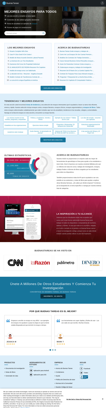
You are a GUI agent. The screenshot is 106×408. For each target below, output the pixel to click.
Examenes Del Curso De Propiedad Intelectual (25, 64)
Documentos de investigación (15, 368)
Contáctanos (60, 372)
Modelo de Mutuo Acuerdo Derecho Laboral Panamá (26, 58)
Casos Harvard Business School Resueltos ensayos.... (77, 61)
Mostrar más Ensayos (52, 140)
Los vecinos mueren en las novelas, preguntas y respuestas (15, 118)
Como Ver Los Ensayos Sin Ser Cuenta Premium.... (76, 54)
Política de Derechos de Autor (65, 379)
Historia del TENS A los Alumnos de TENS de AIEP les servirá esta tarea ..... (65, 132)
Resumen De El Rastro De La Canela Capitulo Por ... (77, 70)
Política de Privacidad (63, 391)
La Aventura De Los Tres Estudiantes (22, 61)
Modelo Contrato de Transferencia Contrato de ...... (26, 77)
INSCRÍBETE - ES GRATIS (53, 296)
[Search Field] (25, 33)
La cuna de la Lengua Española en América (24, 80)
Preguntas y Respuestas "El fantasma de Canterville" (66, 125)
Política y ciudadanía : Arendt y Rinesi (40, 118)
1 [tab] (50, 349)
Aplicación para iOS (38, 374)
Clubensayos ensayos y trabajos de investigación (76, 67)
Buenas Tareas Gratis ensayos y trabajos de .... (75, 51)
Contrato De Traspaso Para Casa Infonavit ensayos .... (77, 74)
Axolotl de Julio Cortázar (15, 132)
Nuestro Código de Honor (64, 387)
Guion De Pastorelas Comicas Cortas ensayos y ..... (76, 64)
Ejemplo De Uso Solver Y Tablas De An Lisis (65, 118)
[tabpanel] (28, 331)
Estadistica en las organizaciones (15, 125)
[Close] (102, 404)
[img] (44, 33)
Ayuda (58, 376)
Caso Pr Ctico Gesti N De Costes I (21, 54)
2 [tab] (53, 349)
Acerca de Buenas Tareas (64, 368)
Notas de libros (10, 372)
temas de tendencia (33, 105)
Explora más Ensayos (53, 88)
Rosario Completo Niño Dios (19, 51)
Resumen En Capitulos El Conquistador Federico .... (76, 80)
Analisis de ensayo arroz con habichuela (23, 70)
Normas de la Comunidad (64, 383)
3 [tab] (55, 349)
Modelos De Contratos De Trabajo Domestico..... (75, 58)
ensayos (34, 23)
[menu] (103, 3)
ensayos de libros (89, 107)
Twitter (84, 372)
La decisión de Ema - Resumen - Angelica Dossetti (26, 74)
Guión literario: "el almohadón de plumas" (40, 132)
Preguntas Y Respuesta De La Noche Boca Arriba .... (77, 77)
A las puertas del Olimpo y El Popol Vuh (90, 132)
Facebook (85, 368)
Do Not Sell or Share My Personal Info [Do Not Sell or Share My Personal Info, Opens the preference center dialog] (78, 405)
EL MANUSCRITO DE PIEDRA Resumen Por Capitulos (27, 67)
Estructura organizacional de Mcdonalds (90, 125)
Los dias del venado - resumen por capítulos (91, 118)
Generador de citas (12, 376)
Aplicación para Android (39, 370)
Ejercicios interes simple (40, 125)
